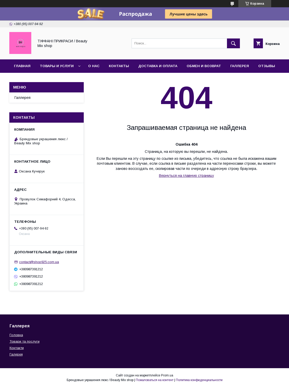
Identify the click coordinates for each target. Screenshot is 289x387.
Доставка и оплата (157, 66)
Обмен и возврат (204, 66)
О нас (94, 66)
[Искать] (233, 43)
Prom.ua (167, 375)
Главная (22, 66)
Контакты (119, 66)
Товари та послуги (25, 341)
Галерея (16, 354)
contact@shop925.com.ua (39, 262)
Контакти (17, 348)
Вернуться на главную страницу (186, 175)
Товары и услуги (57, 66)
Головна (16, 335)
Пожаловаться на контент (154, 380)
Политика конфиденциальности (199, 380)
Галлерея (239, 66)
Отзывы (266, 66)
